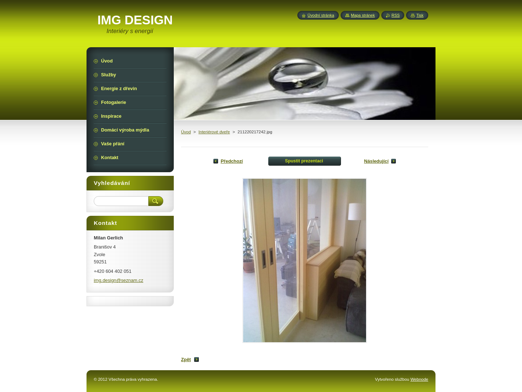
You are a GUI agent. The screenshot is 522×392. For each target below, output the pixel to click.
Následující (376, 161)
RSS (395, 15)
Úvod (186, 132)
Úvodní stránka (321, 15)
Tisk (419, 15)
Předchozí (232, 161)
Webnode (419, 379)
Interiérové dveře (214, 132)
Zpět (186, 359)
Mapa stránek (363, 15)
